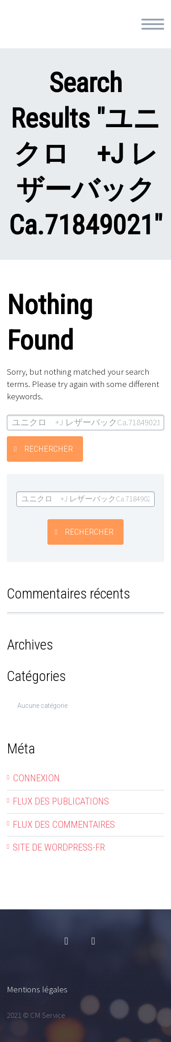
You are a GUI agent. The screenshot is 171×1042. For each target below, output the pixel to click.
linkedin (93, 941)
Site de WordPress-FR (59, 847)
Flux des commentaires (64, 824)
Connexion (36, 778)
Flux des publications (61, 801)
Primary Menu (152, 24)
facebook (66, 941)
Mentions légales (37, 989)
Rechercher (48, 449)
